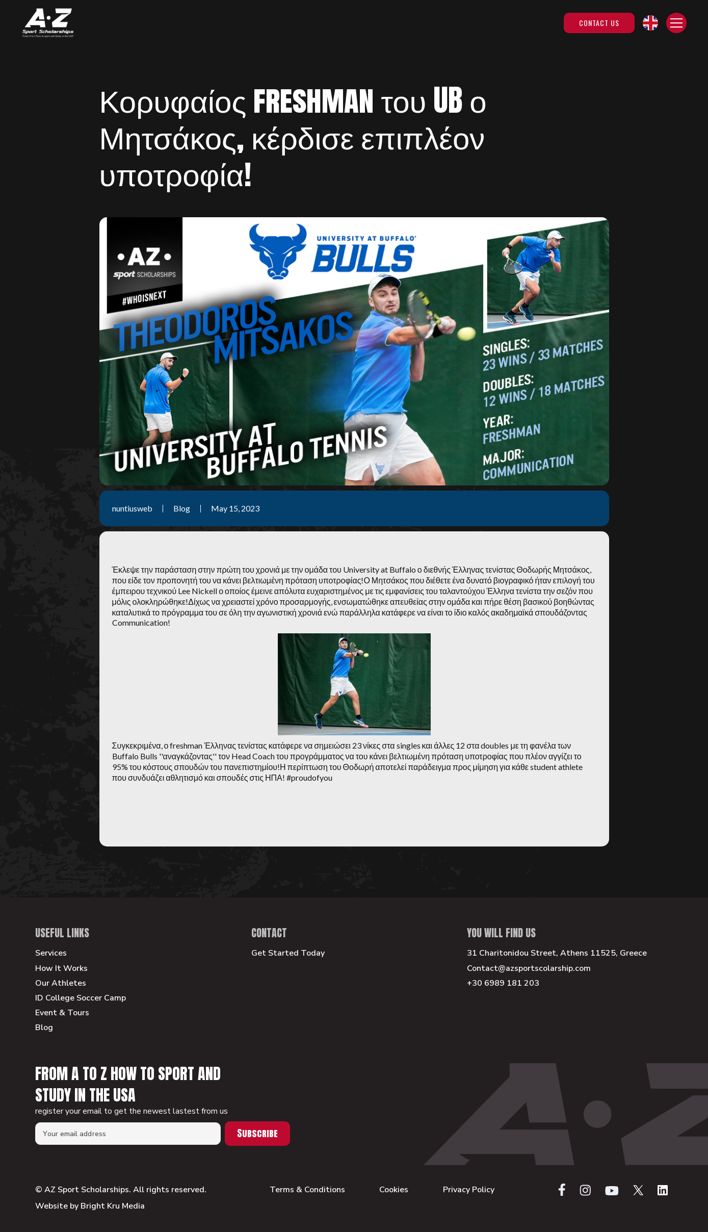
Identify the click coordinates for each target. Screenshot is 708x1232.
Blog (44, 1028)
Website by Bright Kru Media (90, 1206)
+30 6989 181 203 (503, 983)
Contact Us (599, 22)
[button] (650, 23)
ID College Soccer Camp (80, 998)
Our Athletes (60, 983)
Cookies (393, 1190)
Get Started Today (288, 953)
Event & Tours (62, 1013)
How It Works (61, 968)
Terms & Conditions (307, 1190)
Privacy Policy (468, 1190)
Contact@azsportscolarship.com (529, 968)
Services (51, 953)
